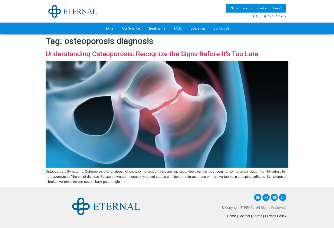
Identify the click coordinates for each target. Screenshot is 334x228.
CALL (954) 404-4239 (269, 16)
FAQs (178, 28)
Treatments (156, 28)
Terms (257, 216)
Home (109, 28)
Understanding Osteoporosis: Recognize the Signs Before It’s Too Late (152, 54)
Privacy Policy (275, 216)
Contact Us (221, 28)
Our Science (131, 28)
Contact (244, 216)
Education (197, 28)
